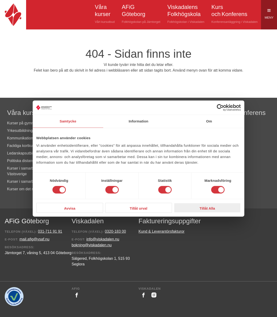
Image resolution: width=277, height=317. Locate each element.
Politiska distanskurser (25, 161)
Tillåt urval (138, 208)
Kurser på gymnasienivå (27, 123)
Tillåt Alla (207, 208)
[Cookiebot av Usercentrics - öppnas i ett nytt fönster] (220, 107)
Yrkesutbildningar (21, 131)
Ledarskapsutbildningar (26, 153)
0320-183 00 (115, 231)
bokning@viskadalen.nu (92, 245)
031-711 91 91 (50, 231)
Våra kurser (24, 112)
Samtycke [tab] (68, 121)
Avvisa (69, 208)
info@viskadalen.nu (102, 239)
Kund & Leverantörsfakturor (161, 231)
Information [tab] (138, 121)
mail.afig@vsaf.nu (34, 239)
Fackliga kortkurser (23, 146)
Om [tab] (209, 121)
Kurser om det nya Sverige (29, 189)
